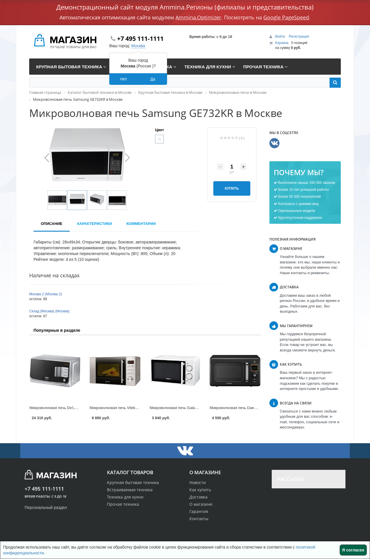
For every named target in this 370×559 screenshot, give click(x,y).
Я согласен (353, 550)
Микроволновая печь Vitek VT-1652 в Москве (129, 408)
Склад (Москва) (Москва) (49, 311)
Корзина (281, 43)
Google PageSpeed (286, 17)
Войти (280, 36)
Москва (138, 45)
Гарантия (198, 511)
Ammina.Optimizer (198, 17)
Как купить (200, 489)
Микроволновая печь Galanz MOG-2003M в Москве (194, 408)
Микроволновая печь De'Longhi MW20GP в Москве (73, 408)
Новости (197, 482)
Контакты (198, 518)
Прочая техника (123, 504)
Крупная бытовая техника (133, 482)
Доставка (198, 497)
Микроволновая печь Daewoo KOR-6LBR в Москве (253, 408)
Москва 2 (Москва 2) (45, 294)
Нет (123, 79)
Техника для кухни (125, 497)
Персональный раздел (46, 507)
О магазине (200, 504)
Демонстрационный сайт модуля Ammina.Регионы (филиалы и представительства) (185, 7)
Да (152, 79)
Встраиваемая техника (130, 489)
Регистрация (299, 36)
